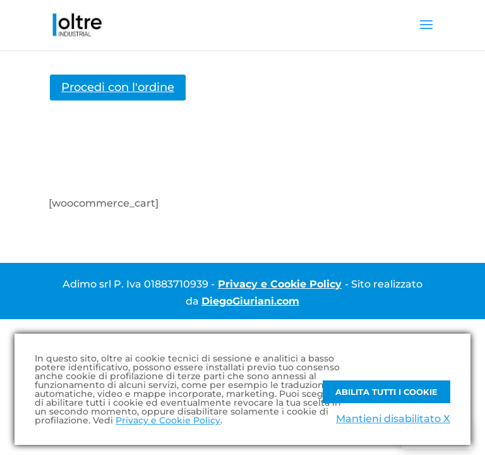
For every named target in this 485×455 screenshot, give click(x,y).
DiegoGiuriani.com (250, 301)
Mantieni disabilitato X (393, 419)
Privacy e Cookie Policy (280, 284)
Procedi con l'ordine (117, 87)
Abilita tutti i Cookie (386, 392)
